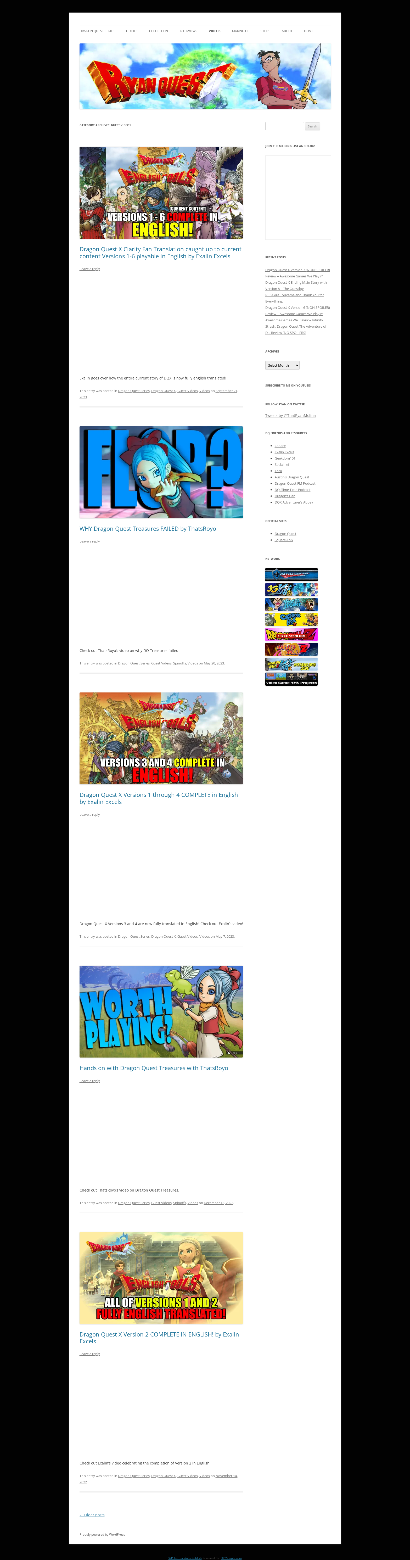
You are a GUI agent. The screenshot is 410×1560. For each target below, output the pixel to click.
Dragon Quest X (163, 390)
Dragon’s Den (285, 496)
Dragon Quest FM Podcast (295, 483)
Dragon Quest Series (97, 31)
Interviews (188, 31)
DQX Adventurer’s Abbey (294, 502)
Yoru (278, 470)
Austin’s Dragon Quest (292, 477)
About (287, 31)
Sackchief (282, 464)
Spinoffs (179, 663)
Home (308, 31)
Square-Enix (284, 540)
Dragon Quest (285, 533)
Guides (132, 31)
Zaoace (280, 445)
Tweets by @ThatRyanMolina (290, 415)
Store (265, 31)
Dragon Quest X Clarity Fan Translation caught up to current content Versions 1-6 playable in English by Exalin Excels (160, 252)
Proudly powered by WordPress (102, 1534)
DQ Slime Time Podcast (293, 489)
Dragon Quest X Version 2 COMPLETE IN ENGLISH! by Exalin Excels (159, 1337)
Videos (215, 31)
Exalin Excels (284, 452)
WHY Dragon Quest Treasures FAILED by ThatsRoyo (148, 528)
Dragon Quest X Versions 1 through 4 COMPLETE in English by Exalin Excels (159, 798)
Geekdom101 (285, 458)
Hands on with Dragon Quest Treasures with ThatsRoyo (154, 1068)
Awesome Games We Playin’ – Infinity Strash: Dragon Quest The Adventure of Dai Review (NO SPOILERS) (295, 326)
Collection (158, 31)
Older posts (92, 1514)
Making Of (240, 31)
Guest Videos (187, 390)
